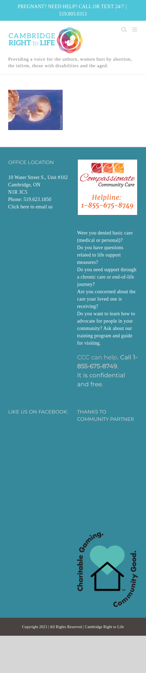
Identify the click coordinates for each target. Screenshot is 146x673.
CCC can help (97, 357)
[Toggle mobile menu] (135, 29)
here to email (33, 206)
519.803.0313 (73, 14)
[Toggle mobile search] (124, 29)
